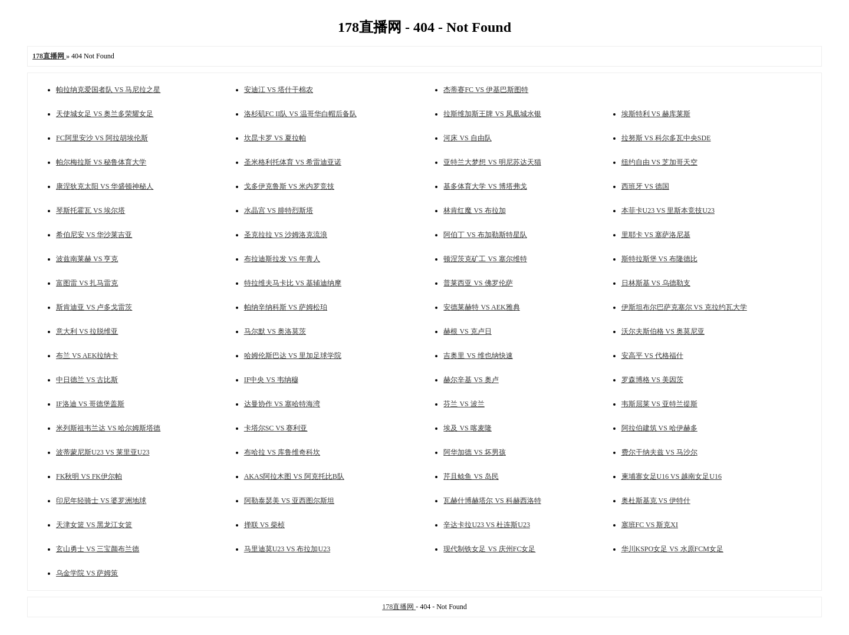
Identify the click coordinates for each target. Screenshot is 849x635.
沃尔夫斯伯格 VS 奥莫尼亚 (663, 331)
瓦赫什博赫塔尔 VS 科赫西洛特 (492, 500)
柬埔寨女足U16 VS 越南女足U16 (671, 476)
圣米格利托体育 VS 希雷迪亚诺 (292, 162)
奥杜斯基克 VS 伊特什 (655, 500)
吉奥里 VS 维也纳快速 (477, 355)
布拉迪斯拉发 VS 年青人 (282, 259)
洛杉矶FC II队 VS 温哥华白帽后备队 (300, 114)
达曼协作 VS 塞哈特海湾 (282, 404)
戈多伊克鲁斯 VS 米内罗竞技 (289, 186)
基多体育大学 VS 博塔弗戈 (484, 186)
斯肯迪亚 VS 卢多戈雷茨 (94, 307)
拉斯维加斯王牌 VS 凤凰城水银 (492, 114)
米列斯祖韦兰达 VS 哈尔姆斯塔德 (108, 428)
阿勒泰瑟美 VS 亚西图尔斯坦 (289, 500)
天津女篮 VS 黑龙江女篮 (94, 525)
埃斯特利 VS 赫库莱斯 (655, 114)
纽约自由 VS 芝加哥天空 (659, 162)
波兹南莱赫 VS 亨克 (87, 259)
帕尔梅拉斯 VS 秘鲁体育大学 (101, 162)
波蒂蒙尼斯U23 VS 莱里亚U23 (102, 452)
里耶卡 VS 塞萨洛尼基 (655, 235)
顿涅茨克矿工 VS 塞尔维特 (484, 259)
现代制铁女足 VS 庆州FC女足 (489, 549)
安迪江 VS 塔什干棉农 (278, 89)
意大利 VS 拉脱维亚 (87, 331)
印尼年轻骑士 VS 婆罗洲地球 (101, 500)
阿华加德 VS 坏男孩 (474, 452)
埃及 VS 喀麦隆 (467, 428)
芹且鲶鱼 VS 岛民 (470, 476)
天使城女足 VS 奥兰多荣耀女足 (104, 114)
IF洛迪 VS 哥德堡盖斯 (90, 404)
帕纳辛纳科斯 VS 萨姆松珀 (285, 307)
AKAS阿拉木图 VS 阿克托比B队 (294, 476)
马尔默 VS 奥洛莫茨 (275, 331)
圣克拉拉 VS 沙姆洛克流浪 (285, 235)
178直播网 (399, 607)
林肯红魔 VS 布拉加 (474, 210)
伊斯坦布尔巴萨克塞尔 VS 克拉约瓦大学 (684, 307)
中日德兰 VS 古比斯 (87, 380)
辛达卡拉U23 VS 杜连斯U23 (486, 525)
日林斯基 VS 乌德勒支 (655, 283)
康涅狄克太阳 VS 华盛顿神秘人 (104, 186)
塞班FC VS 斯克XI (649, 525)
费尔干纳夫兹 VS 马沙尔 (659, 452)
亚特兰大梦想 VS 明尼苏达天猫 (492, 162)
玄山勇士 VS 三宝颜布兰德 (97, 549)
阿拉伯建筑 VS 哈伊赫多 (659, 428)
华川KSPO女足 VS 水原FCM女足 (672, 549)
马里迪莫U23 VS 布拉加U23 (287, 549)
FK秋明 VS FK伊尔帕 (89, 476)
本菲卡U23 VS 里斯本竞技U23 (668, 210)
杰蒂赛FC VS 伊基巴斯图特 (485, 89)
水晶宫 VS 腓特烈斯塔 (278, 210)
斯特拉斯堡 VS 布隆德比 (659, 259)
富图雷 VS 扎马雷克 (87, 283)
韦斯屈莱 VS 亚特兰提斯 (659, 404)
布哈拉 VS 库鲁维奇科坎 (282, 452)
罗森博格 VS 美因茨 (652, 380)
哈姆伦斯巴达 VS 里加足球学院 (292, 355)
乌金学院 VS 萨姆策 (87, 573)
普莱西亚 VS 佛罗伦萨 (477, 283)
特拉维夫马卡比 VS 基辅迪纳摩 (292, 283)
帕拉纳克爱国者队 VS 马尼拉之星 (108, 89)
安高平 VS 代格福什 (652, 355)
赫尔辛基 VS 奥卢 (470, 380)
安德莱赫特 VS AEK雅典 (481, 307)
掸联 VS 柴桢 (264, 525)
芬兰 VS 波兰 (463, 404)
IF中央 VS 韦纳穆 (271, 380)
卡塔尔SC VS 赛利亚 (276, 428)
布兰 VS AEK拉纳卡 (87, 355)
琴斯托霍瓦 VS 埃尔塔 (90, 210)
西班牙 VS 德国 (645, 186)
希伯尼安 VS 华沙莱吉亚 (94, 235)
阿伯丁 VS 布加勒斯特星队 (484, 235)
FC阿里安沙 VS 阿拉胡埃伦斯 (102, 138)
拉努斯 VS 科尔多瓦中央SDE (666, 138)
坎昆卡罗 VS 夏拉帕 (275, 138)
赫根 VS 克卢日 (467, 331)
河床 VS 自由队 (467, 138)
